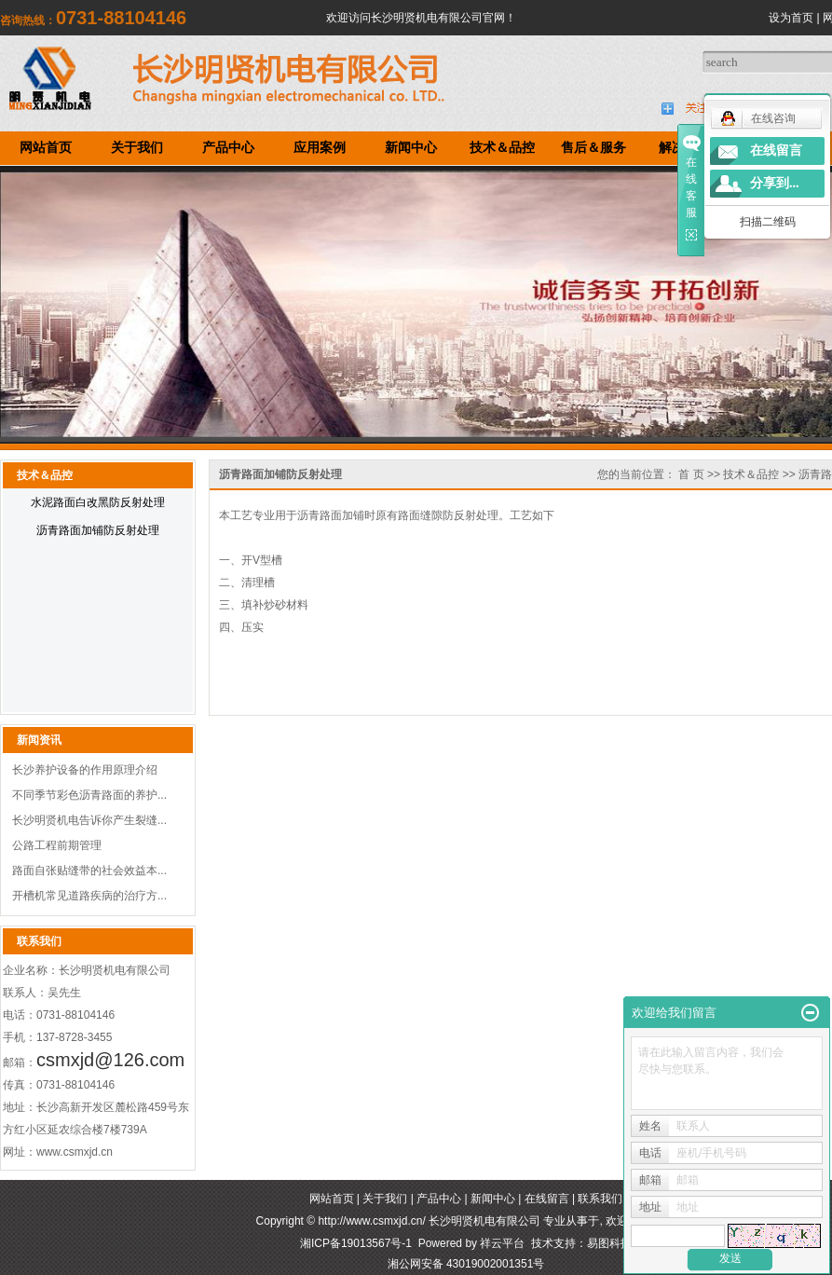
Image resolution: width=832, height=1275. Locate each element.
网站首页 (46, 148)
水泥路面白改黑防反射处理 (98, 502)
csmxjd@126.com (110, 1059)
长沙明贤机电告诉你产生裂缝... (89, 820)
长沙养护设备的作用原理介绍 (84, 769)
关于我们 (137, 148)
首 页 (690, 474)
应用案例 (319, 148)
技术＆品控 (502, 148)
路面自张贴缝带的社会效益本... (89, 870)
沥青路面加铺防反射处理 (97, 530)
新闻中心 (411, 148)
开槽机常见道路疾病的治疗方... (89, 895)
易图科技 (609, 1243)
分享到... (774, 183)
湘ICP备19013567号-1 (356, 1243)
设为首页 (791, 17)
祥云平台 (502, 1243)
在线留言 (547, 1198)
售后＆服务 (593, 148)
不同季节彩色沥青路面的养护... (89, 795)
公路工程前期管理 (57, 845)
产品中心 (228, 148)
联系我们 (600, 1198)
